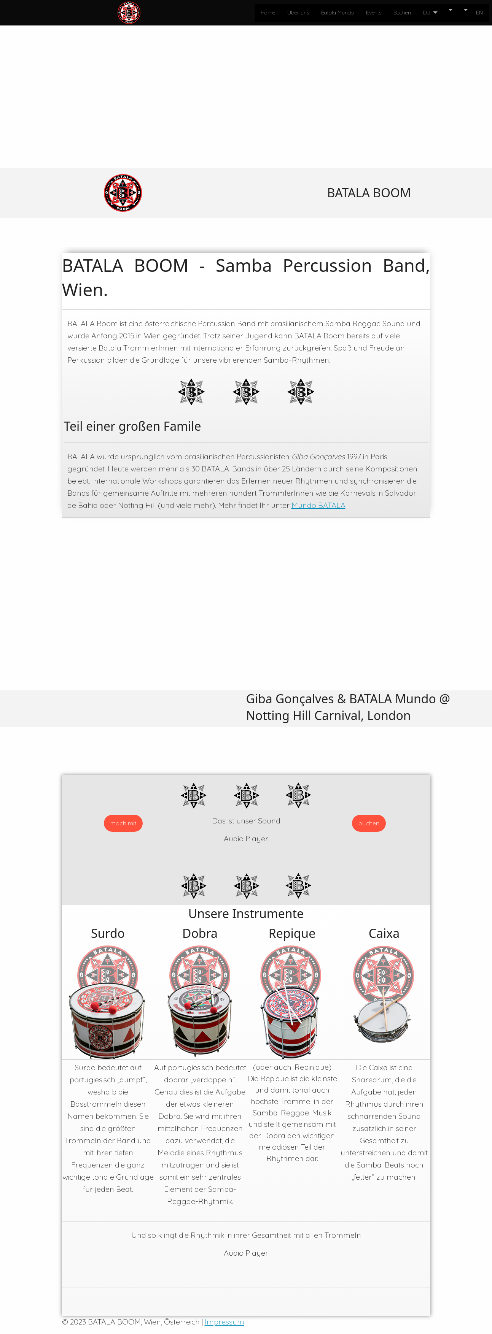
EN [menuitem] (479, 12)
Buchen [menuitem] (402, 12)
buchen (368, 823)
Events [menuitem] (373, 12)
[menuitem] (447, 10)
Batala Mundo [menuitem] (337, 12)
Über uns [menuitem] (298, 12)
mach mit (123, 823)
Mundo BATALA (318, 505)
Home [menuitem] (268, 12)
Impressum (224, 1321)
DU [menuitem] (426, 12)
